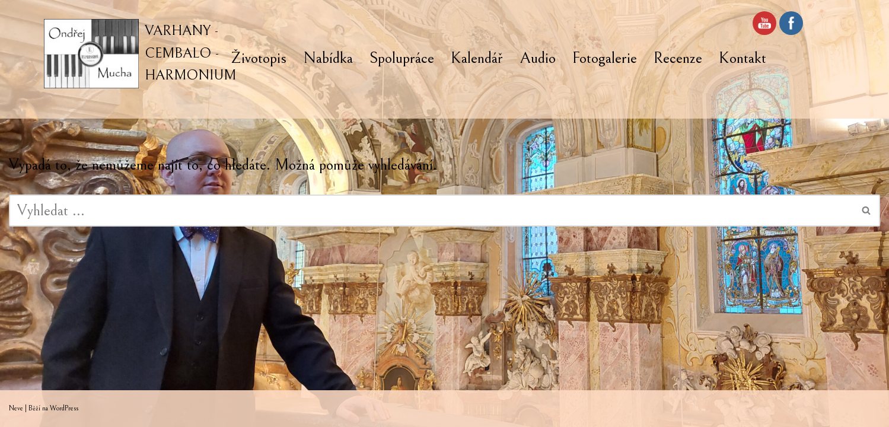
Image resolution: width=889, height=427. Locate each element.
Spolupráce (401, 58)
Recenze (678, 58)
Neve (16, 408)
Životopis (258, 58)
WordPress (64, 408)
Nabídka (328, 58)
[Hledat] (431, 211)
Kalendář (477, 58)
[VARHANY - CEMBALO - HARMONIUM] (140, 53)
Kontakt (742, 58)
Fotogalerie (604, 58)
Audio (538, 58)
